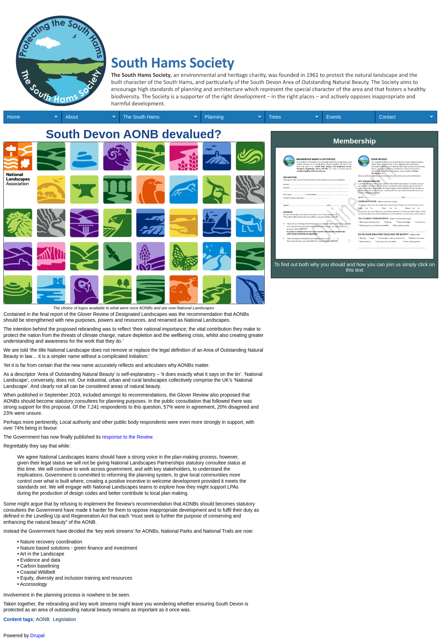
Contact (404, 118)
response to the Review (127, 437)
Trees (291, 118)
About (88, 118)
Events (333, 117)
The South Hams (158, 118)
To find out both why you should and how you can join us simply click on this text (354, 267)
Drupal (37, 635)
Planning (231, 118)
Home (30, 118)
